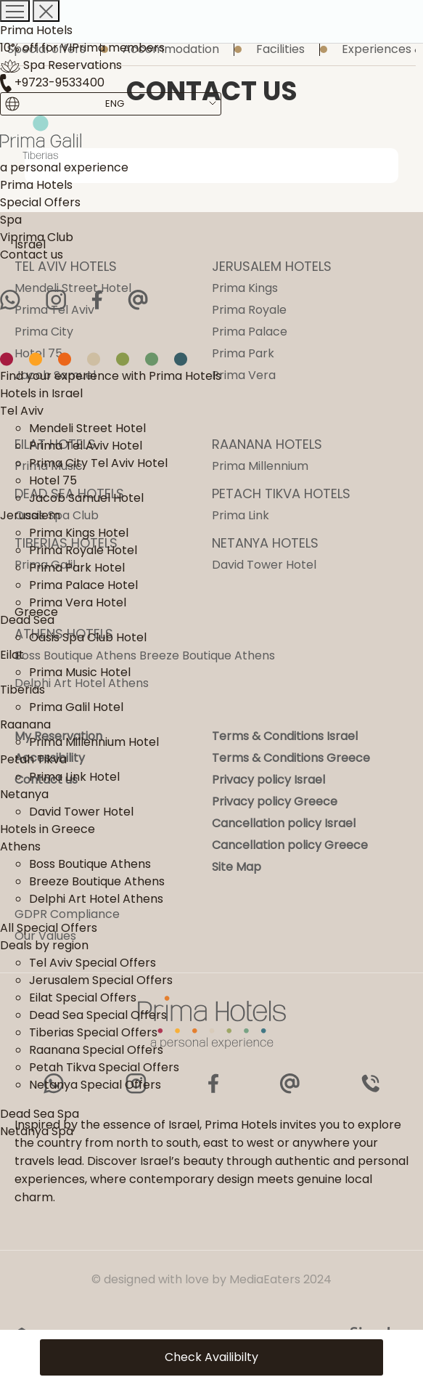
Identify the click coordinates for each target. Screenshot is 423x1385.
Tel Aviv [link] (22, 410)
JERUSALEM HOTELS (272, 266)
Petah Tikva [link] (33, 759)
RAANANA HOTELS (267, 444)
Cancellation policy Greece (290, 845)
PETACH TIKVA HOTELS (281, 493)
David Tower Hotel (264, 564)
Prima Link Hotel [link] (74, 776)
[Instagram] (56, 300)
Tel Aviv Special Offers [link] (92, 962)
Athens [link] (20, 846)
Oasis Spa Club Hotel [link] (88, 637)
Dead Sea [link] (27, 620)
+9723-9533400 (52, 82)
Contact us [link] (31, 254)
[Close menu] (46, 11)
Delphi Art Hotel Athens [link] (96, 898)
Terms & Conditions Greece (291, 758)
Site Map (236, 866)
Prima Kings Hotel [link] (78, 532)
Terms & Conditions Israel (285, 736)
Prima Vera (244, 375)
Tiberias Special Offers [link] (93, 1032)
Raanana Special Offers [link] (96, 1049)
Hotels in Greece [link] (47, 829)
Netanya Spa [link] (36, 1131)
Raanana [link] (25, 724)
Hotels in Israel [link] (41, 393)
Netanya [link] (24, 794)
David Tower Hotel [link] (81, 811)
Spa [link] (11, 219)
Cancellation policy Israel (284, 823)
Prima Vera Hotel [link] (77, 602)
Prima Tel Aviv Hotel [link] (85, 445)
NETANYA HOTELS (265, 543)
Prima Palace (249, 331)
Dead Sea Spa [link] (39, 1113)
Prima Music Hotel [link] (80, 672)
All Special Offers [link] (48, 927)
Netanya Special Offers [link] (95, 1084)
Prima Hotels (36, 30)
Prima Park (243, 353)
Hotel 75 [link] (53, 480)
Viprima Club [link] (36, 237)
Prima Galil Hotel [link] (76, 707)
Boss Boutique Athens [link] (90, 864)
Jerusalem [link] (30, 515)
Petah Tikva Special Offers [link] (104, 1067)
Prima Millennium (260, 466)
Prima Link (240, 515)
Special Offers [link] (40, 202)
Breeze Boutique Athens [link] (97, 881)
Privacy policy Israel (268, 779)
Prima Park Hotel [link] (77, 567)
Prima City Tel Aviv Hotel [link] (98, 463)
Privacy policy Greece (274, 801)
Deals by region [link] (44, 945)
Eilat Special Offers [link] (82, 997)
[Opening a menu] (15, 11)
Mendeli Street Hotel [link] (87, 428)
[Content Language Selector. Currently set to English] (114, 104)
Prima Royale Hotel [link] (83, 550)
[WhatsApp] (10, 300)
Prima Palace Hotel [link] (83, 585)
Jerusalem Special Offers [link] (101, 980)
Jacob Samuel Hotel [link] (86, 498)
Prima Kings (245, 288)
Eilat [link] (12, 654)
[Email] (138, 300)
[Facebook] (96, 300)
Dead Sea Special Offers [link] (98, 1015)
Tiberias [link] (22, 689)
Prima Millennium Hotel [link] (94, 742)
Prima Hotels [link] (36, 184)
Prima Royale (249, 309)
